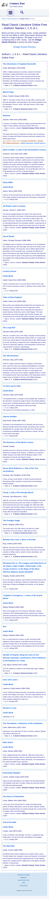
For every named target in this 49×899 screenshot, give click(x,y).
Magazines (24, 884)
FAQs (23, 887)
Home (4, 20)
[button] (22, 14)
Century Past (24, 4)
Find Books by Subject (23, 882)
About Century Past (23, 885)
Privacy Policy (24, 889)
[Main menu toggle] (10, 14)
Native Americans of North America (33, 145)
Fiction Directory (12, 20)
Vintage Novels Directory (24, 48)
